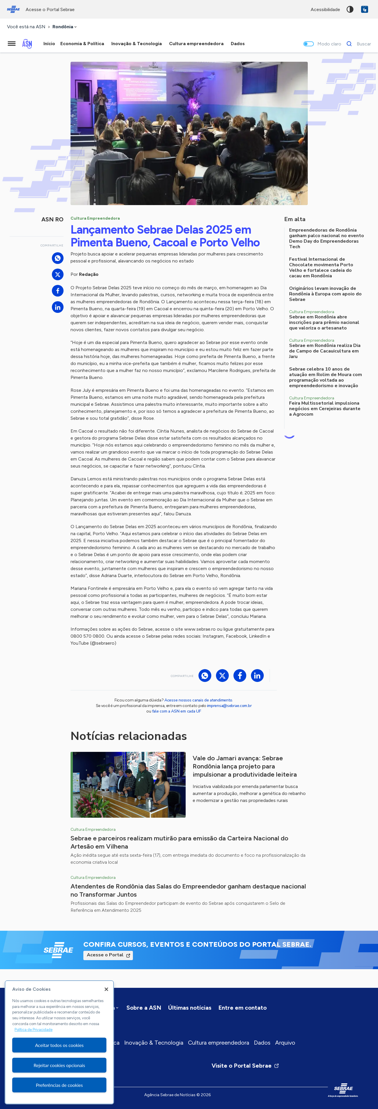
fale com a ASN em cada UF (176, 711)
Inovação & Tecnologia (153, 1042)
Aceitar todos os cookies (59, 1045)
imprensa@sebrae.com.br (229, 705)
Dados (262, 1042)
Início (49, 43)
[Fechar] (106, 989)
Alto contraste (350, 9)
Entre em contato (242, 1007)
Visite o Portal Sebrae (245, 1065)
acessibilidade (325, 9)
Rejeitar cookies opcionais (59, 1065)
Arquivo (285, 1042)
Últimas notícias (189, 1007)
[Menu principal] (11, 43)
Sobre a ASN (143, 1007)
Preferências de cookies (59, 1085)
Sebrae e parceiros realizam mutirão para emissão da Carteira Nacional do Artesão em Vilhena (179, 842)
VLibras (364, 9)
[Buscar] (357, 44)
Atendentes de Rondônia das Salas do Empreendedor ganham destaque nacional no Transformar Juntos (188, 890)
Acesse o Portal (105, 955)
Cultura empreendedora (218, 1042)
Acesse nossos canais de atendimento (198, 700)
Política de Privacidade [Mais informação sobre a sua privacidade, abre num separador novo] (33, 1029)
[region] (59, 1042)
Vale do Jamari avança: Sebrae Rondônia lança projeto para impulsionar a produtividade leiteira (245, 766)
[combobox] (65, 27)
